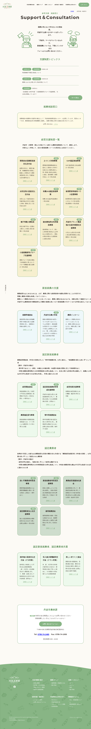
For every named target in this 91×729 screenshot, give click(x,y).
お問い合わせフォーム (39, 702)
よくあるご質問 (37, 700)
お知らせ (27, 69)
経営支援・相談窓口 (59, 4)
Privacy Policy (31, 717)
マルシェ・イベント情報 (58, 704)
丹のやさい (54, 700)
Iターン (71, 683)
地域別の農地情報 (38, 689)
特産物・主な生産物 (39, 685)
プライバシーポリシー (75, 717)
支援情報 (37, 69)
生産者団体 (54, 706)
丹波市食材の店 (55, 702)
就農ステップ (40, 4)
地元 (70, 687)
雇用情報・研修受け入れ (58, 683)
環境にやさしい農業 (39, 687)
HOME (72, 11)
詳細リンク (27, 181)
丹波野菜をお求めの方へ (71, 4)
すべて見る (75, 97)
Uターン (71, 685)
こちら (56, 124)
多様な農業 (36, 683)
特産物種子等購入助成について (31, 72)
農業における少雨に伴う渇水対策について (35, 82)
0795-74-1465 (43, 634)
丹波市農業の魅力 (31, 4)
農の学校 (53, 685)
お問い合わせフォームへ (50, 624)
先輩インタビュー (49, 4)
